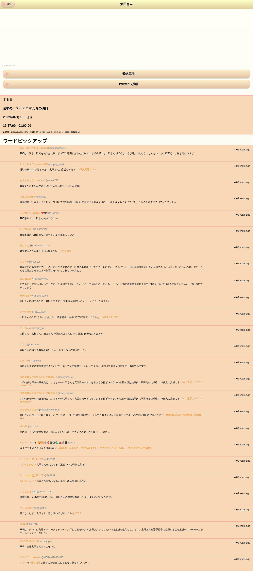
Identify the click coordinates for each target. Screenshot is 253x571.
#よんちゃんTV (28, 464)
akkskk (24, 426)
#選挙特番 (34, 562)
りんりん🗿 (26, 245)
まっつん (24, 328)
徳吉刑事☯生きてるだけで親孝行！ (39, 377)
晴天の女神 (26, 295)
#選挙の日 (63, 448)
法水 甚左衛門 (27, 196)
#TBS (93, 169)
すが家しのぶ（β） (30, 541)
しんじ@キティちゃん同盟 (34, 164)
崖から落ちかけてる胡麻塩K (35, 148)
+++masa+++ (27, 229)
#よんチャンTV (28, 480)
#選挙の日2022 (111, 317)
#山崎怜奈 (198, 415)
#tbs (182, 382)
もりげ (23, 261)
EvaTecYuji (26, 311)
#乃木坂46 (186, 415)
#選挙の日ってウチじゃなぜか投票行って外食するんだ (116, 448)
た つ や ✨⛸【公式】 (32, 459)
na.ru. (23, 524)
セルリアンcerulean (30, 557)
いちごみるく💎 (28, 491)
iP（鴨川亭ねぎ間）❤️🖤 (33, 213)
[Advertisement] (30, 39)
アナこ (23, 344)
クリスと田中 (27, 508)
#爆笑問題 (83, 169)
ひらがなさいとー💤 (31, 409)
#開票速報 (66, 251)
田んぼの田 (26, 278)
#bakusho (25, 385)
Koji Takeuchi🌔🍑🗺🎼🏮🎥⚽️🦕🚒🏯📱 (44, 442)
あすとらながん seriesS (32, 180)
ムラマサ (24, 360)
